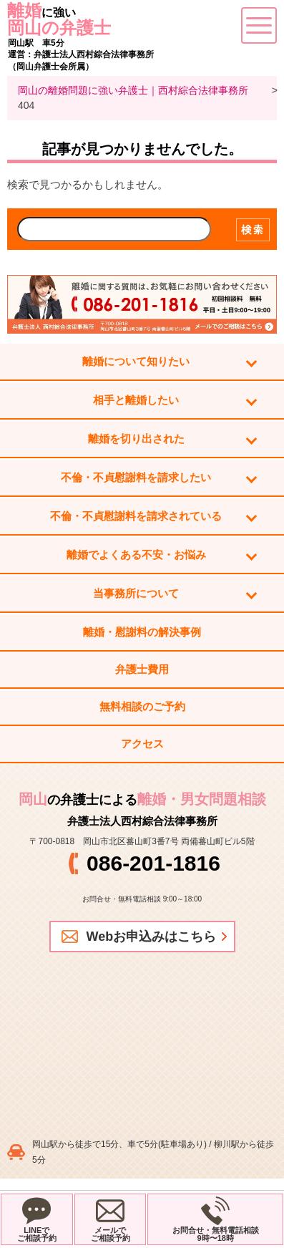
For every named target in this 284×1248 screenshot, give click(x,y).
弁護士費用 (142, 669)
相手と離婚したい (136, 400)
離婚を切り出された (136, 438)
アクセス (142, 743)
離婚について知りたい (136, 361)
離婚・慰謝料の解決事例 (142, 632)
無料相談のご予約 (142, 706)
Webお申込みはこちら (152, 936)
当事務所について (136, 593)
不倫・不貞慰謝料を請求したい (136, 477)
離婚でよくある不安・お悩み (136, 554)
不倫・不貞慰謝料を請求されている (136, 516)
